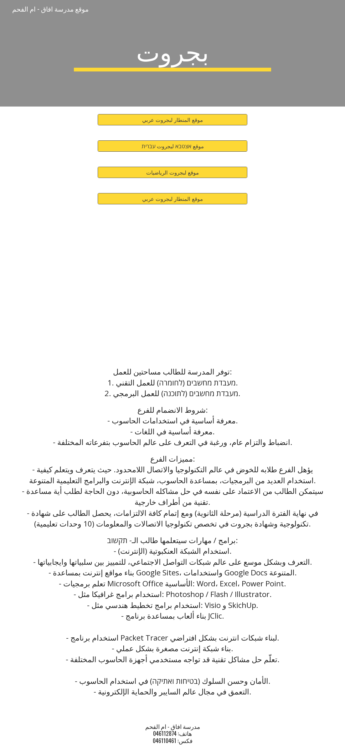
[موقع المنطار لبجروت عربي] (172, 120)
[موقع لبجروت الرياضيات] (172, 172)
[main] (172, 53)
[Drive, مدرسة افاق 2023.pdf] (172, 284)
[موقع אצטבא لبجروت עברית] (172, 146)
